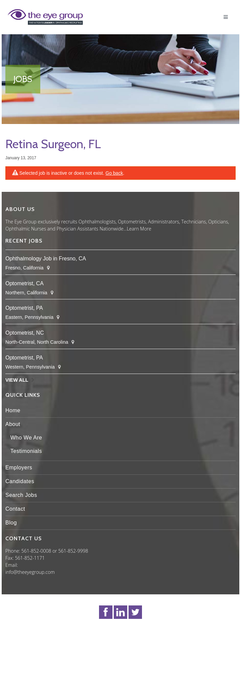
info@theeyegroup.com (30, 572)
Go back (114, 173)
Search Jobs (21, 495)
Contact (15, 509)
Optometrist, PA (24, 308)
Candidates (19, 481)
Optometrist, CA (24, 283)
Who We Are (26, 437)
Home (12, 410)
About (12, 424)
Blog (11, 522)
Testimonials (26, 451)
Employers (18, 467)
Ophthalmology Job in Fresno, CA (45, 258)
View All (16, 380)
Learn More (139, 228)
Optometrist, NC (24, 333)
